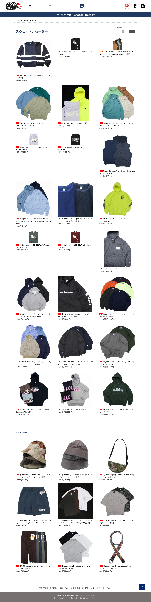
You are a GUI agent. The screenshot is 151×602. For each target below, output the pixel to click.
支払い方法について (67, 588)
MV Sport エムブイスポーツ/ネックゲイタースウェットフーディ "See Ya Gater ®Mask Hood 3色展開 (33, 221)
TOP (17, 20)
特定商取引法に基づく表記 (48, 588)
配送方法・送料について (85, 588)
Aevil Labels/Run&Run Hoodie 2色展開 (73, 123)
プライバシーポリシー (104, 588)
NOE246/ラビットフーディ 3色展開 (72, 409)
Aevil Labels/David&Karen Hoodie (113, 269)
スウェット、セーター (28, 20)
